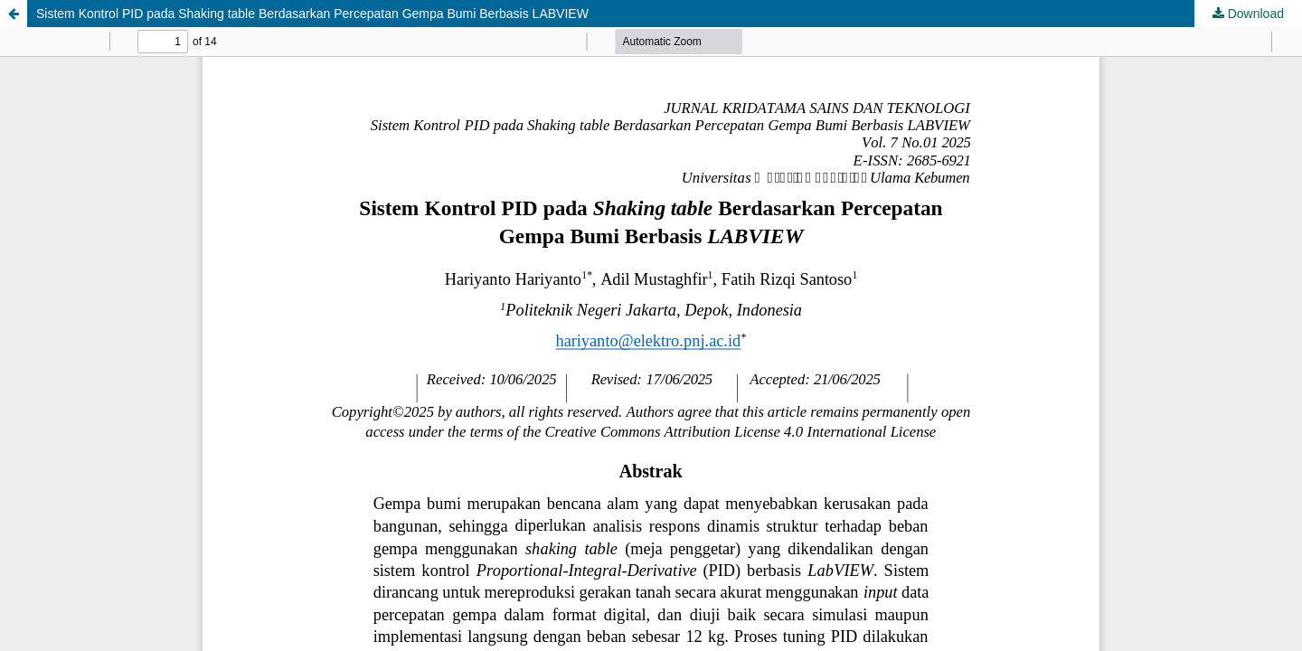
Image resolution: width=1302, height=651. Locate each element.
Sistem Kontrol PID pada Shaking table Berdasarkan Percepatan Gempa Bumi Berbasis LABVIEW (312, 13)
